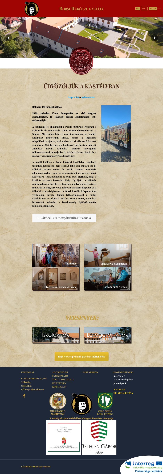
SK (160, 8)
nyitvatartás (88, 97)
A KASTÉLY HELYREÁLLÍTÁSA (123, 391)
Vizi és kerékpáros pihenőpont (123, 381)
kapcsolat (73, 97)
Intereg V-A (119, 376)
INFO (137, 8)
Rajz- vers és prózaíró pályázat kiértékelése (81, 356)
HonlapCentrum (41, 466)
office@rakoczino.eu (32, 389)
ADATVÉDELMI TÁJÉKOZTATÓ (60, 374)
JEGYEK (144, 8)
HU (158, 8)
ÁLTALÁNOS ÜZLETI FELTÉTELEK (63, 381)
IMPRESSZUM (59, 387)
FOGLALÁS (153, 8)
